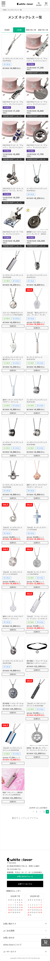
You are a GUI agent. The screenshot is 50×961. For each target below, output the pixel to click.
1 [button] (36, 812)
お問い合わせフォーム (25, 876)
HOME (4, 10)
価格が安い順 (43, 30)
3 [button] (44, 812)
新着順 (7, 30)
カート (46, 4)
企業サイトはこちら (25, 884)
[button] (33, 812)
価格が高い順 (31, 30)
